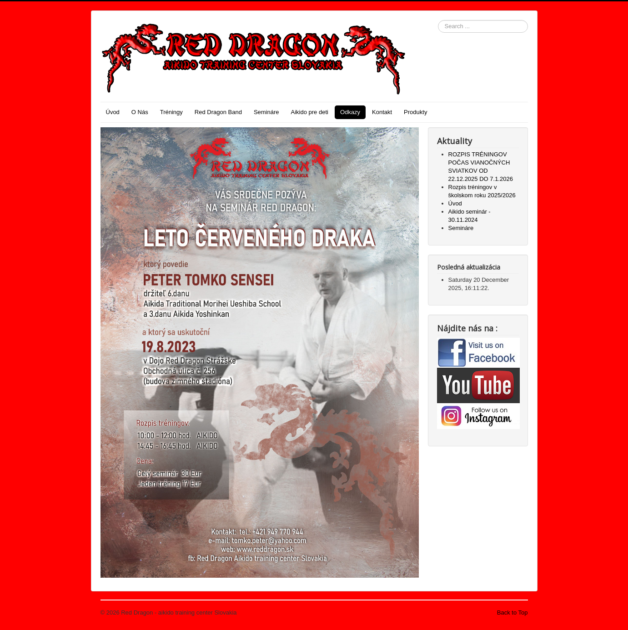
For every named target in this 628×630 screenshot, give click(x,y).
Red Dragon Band (218, 112)
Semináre (266, 112)
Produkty (415, 112)
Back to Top (512, 612)
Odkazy (350, 112)
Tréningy (171, 112)
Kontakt (382, 112)
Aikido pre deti (309, 112)
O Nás (139, 112)
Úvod (113, 112)
